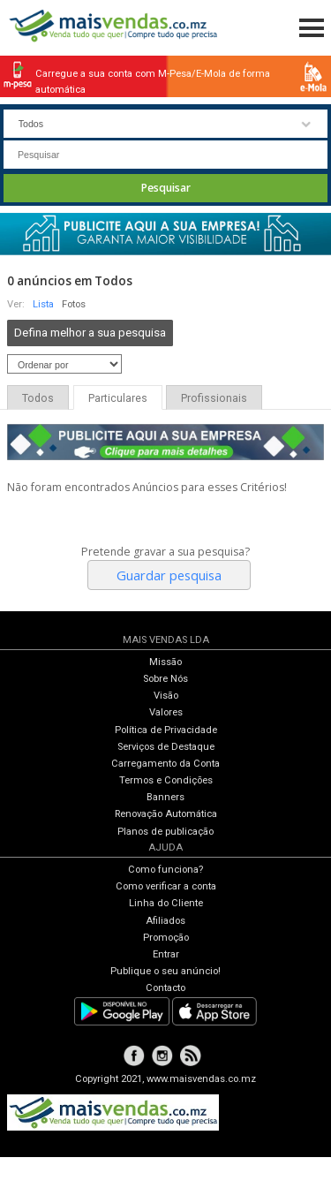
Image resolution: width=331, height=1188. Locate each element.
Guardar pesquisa (169, 575)
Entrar (166, 954)
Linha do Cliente (166, 903)
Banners (165, 797)
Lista (43, 304)
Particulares (117, 398)
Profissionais (214, 398)
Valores (166, 712)
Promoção (166, 937)
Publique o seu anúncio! (165, 971)
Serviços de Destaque (165, 747)
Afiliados (165, 921)
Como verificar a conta (166, 886)
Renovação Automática (166, 814)
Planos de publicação (165, 831)
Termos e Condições (166, 780)
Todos (38, 398)
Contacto (165, 988)
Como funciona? (165, 869)
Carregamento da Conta (165, 763)
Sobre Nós (165, 679)
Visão (166, 695)
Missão (165, 662)
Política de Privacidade (166, 730)
